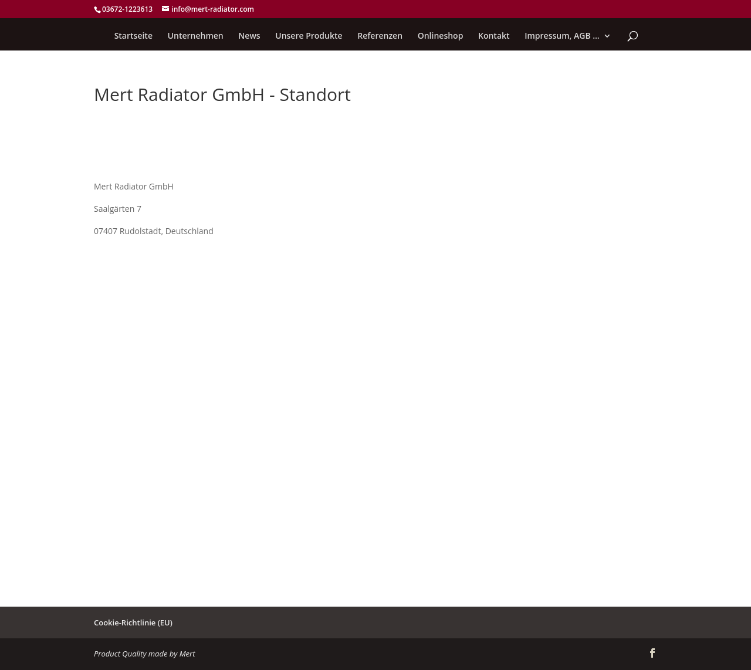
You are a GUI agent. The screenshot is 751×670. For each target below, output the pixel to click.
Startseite (133, 36)
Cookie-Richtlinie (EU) (133, 622)
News (249, 36)
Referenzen (379, 36)
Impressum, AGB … (562, 36)
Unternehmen (196, 36)
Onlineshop (441, 36)
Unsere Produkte (308, 36)
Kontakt (494, 36)
